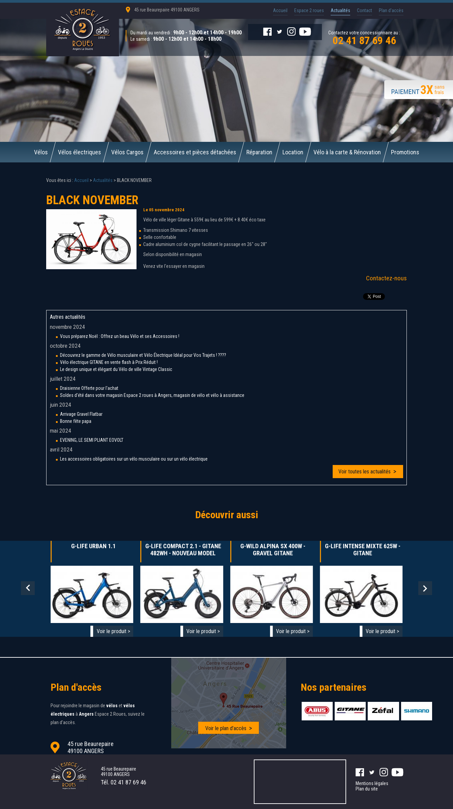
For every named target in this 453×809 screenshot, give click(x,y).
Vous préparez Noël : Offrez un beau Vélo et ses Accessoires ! (119, 336)
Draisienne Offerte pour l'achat (89, 388)
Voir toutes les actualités (364, 471)
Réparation (259, 152)
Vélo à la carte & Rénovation (347, 152)
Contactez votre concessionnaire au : (364, 37)
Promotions (405, 152)
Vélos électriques (79, 152)
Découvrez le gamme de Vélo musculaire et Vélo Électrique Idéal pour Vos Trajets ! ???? (143, 355)
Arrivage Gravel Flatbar (81, 414)
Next (425, 588)
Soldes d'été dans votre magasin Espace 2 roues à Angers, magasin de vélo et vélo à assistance (152, 395)
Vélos (41, 152)
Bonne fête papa (75, 421)
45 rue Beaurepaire (167, 9)
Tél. (123, 782)
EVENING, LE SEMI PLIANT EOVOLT (91, 440)
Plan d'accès (391, 10)
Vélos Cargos (127, 152)
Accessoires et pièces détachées (195, 152)
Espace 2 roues (309, 10)
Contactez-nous (386, 278)
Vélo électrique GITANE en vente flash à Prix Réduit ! (109, 362)
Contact (364, 10)
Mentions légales (372, 783)
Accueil (280, 10)
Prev (28, 588)
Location (292, 152)
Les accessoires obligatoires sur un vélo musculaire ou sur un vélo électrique (134, 459)
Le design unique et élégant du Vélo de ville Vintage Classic (116, 369)
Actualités (340, 10)
